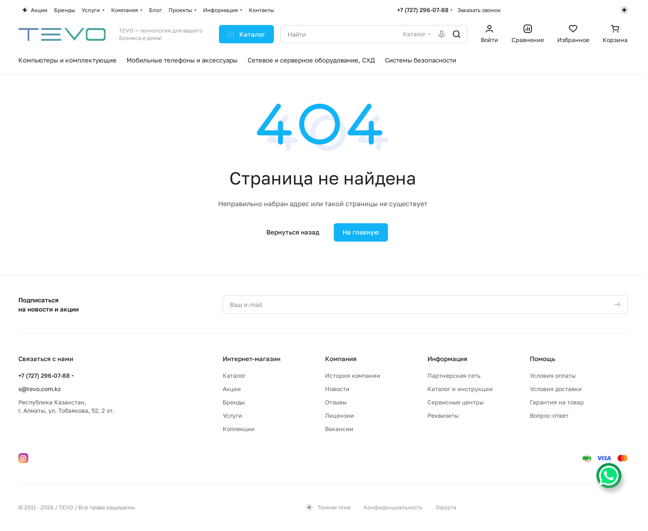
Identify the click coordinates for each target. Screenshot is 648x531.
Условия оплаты (553, 375)
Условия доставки (556, 388)
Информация (447, 358)
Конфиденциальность (393, 507)
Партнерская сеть (453, 375)
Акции (232, 388)
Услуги (232, 415)
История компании (352, 375)
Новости (337, 388)
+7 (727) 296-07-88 (423, 9)
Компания (341, 358)
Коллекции (239, 428)
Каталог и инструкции (460, 388)
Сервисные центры (455, 402)
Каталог (234, 375)
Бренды (234, 402)
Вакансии (339, 428)
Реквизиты (443, 415)
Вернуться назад (292, 232)
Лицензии (339, 415)
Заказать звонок (479, 10)
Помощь (542, 358)
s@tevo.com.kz (39, 388)
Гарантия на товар (557, 402)
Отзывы (336, 402)
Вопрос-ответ (549, 415)
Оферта (446, 507)
